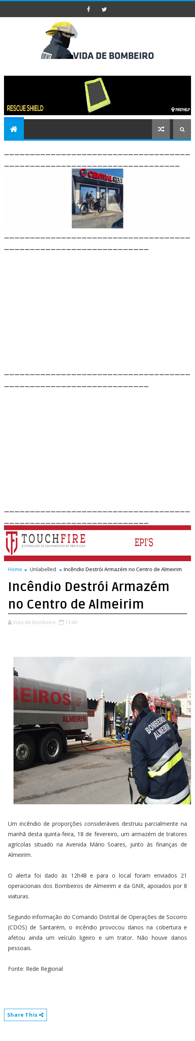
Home (15, 569)
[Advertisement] (99, 307)
